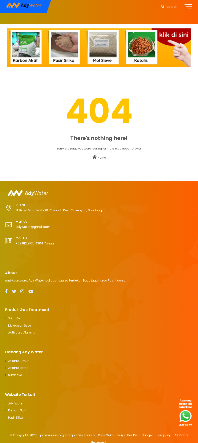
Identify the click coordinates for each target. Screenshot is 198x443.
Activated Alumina (21, 332)
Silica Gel (14, 318)
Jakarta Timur (18, 361)
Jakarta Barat (18, 368)
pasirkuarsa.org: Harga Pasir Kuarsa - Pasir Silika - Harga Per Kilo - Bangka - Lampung (105, 435)
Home (99, 157)
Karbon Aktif (17, 410)
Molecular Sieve (19, 325)
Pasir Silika (15, 417)
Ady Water (16, 403)
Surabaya (15, 375)
